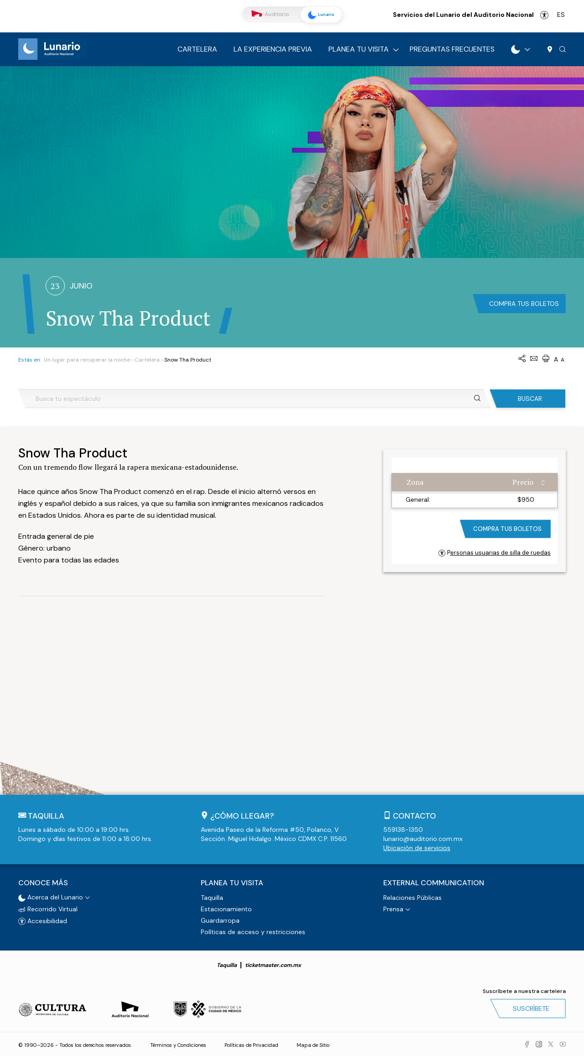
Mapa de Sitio (313, 1044)
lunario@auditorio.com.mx (423, 839)
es (561, 15)
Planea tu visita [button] (232, 882)
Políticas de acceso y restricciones (253, 931)
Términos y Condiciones (178, 1044)
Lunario (319, 15)
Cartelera (197, 49)
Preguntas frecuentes (452, 49)
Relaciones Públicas (412, 897)
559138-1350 (403, 829)
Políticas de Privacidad (251, 1044)
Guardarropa (220, 920)
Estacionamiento (226, 908)
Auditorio (270, 14)
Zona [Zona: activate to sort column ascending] (415, 482)
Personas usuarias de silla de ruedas (494, 553)
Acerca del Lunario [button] (50, 897)
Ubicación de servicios (416, 848)
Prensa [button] (393, 908)
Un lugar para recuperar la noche (87, 359)
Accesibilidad (544, 15)
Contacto (414, 816)
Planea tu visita (358, 49)
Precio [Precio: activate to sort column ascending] (522, 482)
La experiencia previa (273, 49)
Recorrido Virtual (48, 908)
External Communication (433, 882)
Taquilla (212, 897)
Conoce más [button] (43, 882)
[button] (562, 50)
